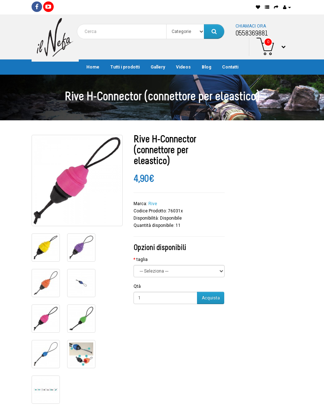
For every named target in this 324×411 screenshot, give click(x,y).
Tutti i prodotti (125, 67)
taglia (142, 259)
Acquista (211, 297)
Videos (183, 67)
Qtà (137, 286)
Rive (152, 203)
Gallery (158, 67)
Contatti (230, 67)
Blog (206, 67)
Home (92, 67)
